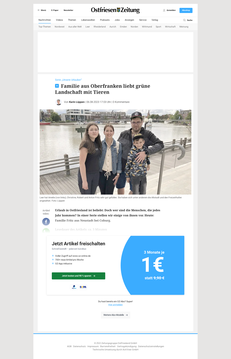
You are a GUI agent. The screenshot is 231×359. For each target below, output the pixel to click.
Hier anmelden (115, 304)
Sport (158, 26)
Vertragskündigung (127, 346)
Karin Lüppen (77, 102)
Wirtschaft (170, 26)
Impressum (93, 346)
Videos (59, 20)
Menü (41, 10)
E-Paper (54, 10)
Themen (72, 20)
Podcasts (105, 20)
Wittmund (147, 26)
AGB (69, 346)
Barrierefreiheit (108, 346)
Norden (134, 26)
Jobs (117, 20)
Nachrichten (44, 20)
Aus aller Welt (75, 26)
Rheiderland (100, 26)
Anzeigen (129, 20)
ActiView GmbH (130, 349)
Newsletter (68, 10)
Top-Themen (44, 26)
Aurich (113, 26)
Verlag (155, 20)
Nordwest (59, 26)
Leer (88, 26)
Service (142, 20)
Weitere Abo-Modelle (115, 315)
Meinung (184, 26)
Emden (123, 26)
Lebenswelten (88, 20)
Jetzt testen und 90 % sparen (78, 276)
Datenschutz (79, 346)
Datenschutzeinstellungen (151, 346)
